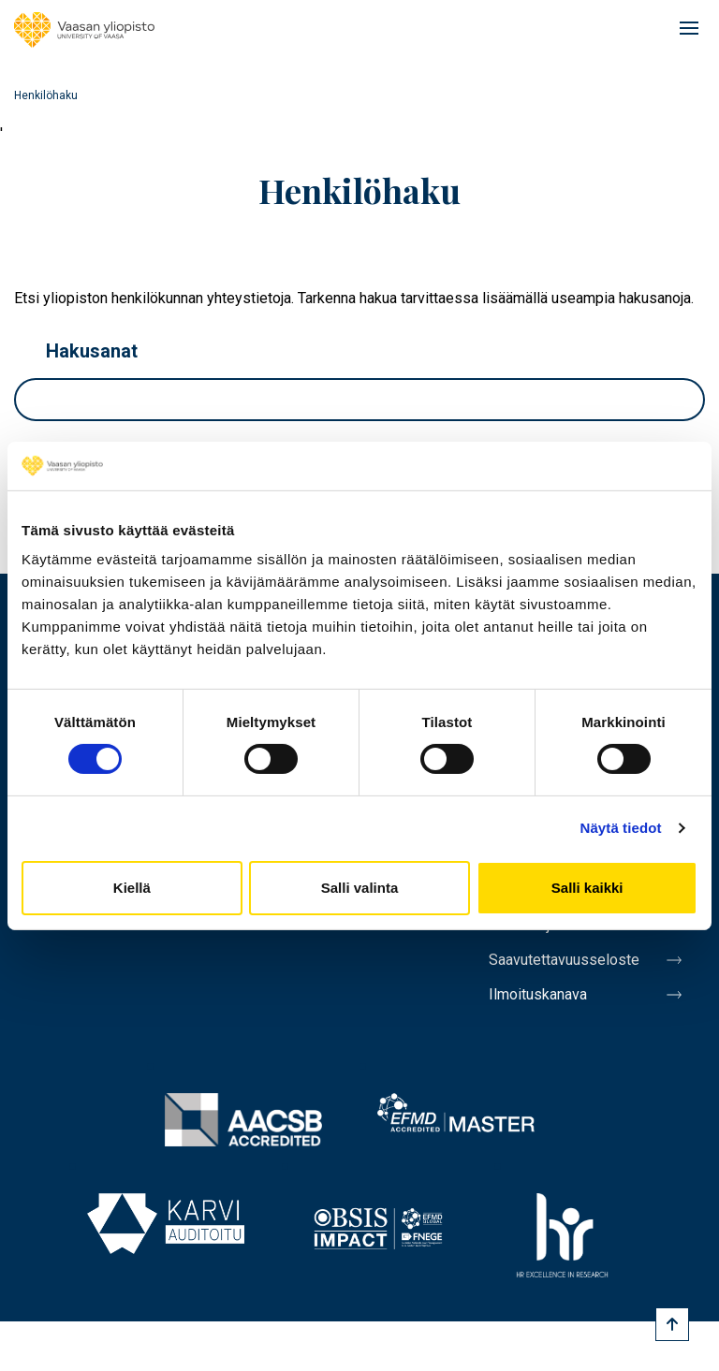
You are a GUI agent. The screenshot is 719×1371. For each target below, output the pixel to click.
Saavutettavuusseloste (564, 960)
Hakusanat (92, 351)
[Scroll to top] (672, 1324)
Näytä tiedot (621, 828)
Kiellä (132, 888)
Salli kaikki (587, 888)
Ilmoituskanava (538, 994)
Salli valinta (360, 888)
